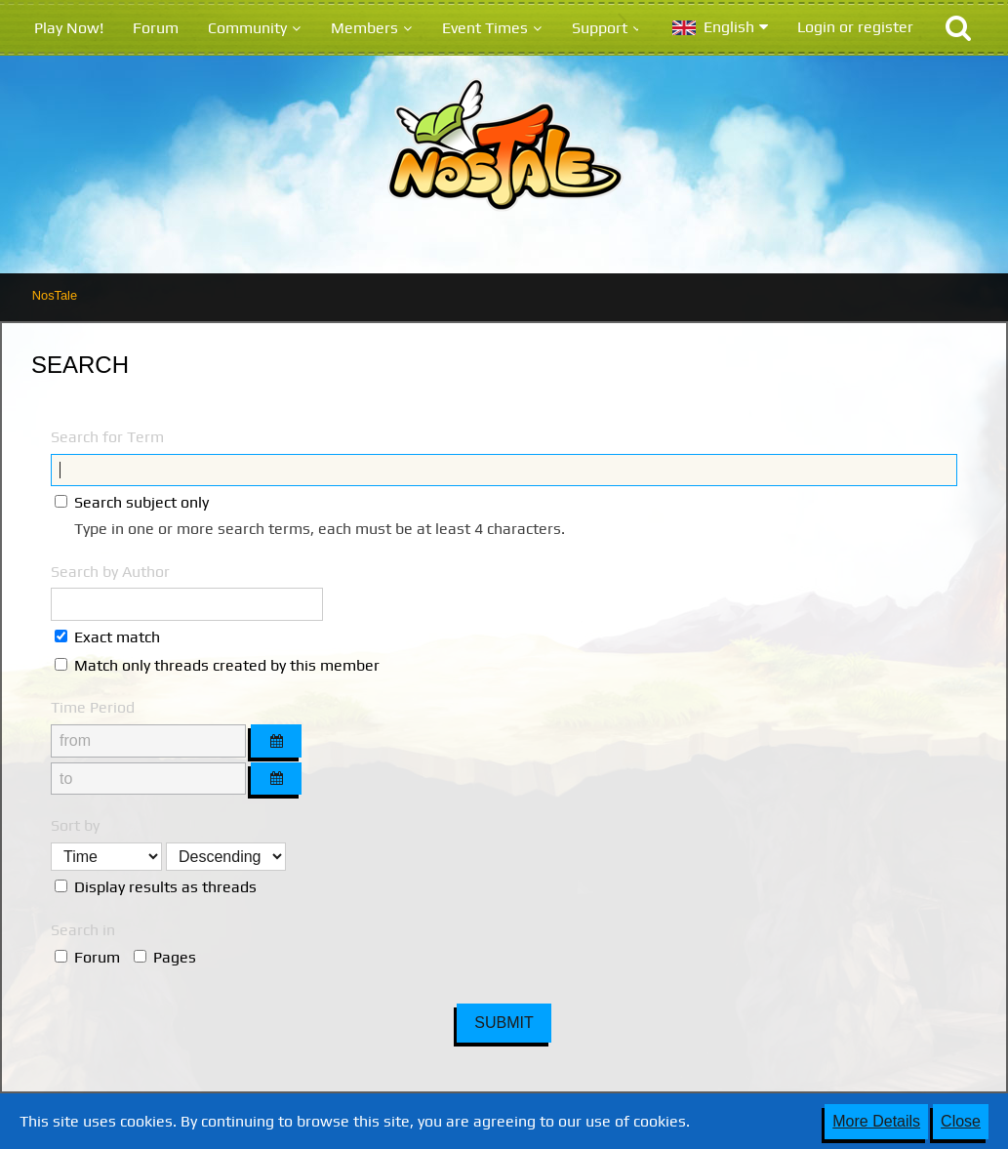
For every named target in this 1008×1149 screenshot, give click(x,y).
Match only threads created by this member (217, 665)
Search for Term (107, 437)
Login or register (855, 27)
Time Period (93, 707)
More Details (876, 1121)
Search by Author (110, 571)
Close (961, 1121)
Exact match (107, 637)
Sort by (75, 825)
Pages (165, 957)
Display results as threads (156, 887)
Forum (87, 957)
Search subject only (132, 502)
